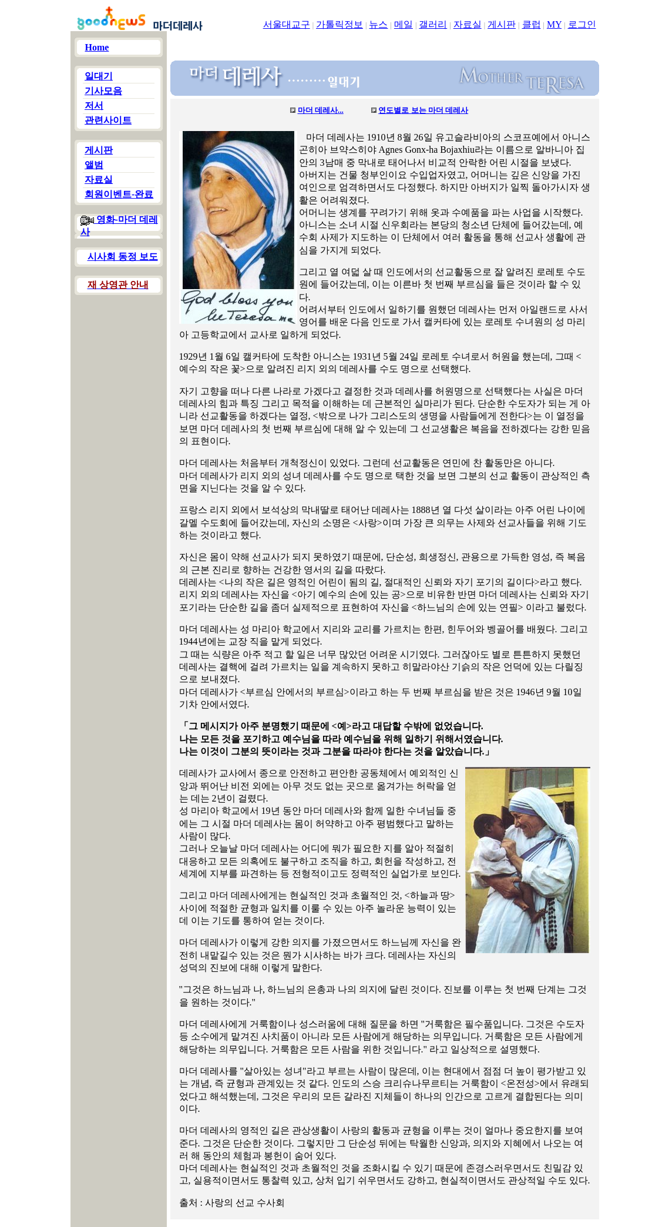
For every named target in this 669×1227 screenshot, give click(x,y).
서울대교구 (286, 24)
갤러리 (433, 24)
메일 (403, 24)
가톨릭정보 (339, 24)
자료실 (467, 24)
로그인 (582, 24)
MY (554, 24)
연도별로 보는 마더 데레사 (423, 110)
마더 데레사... (321, 110)
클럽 (531, 24)
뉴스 (378, 24)
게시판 (502, 24)
